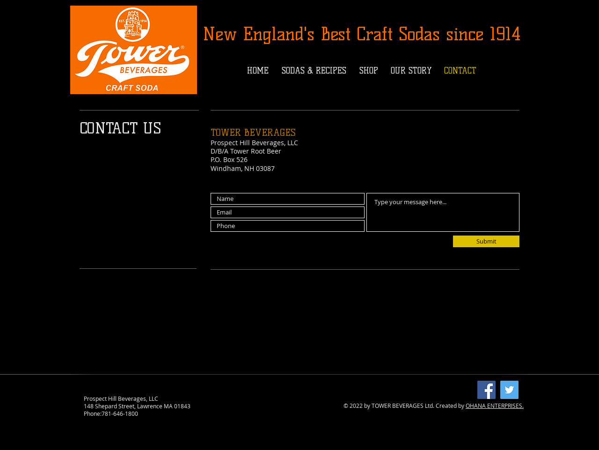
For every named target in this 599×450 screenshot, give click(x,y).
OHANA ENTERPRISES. (495, 405)
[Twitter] (509, 390)
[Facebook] (486, 390)
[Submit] (486, 241)
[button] (314, 71)
